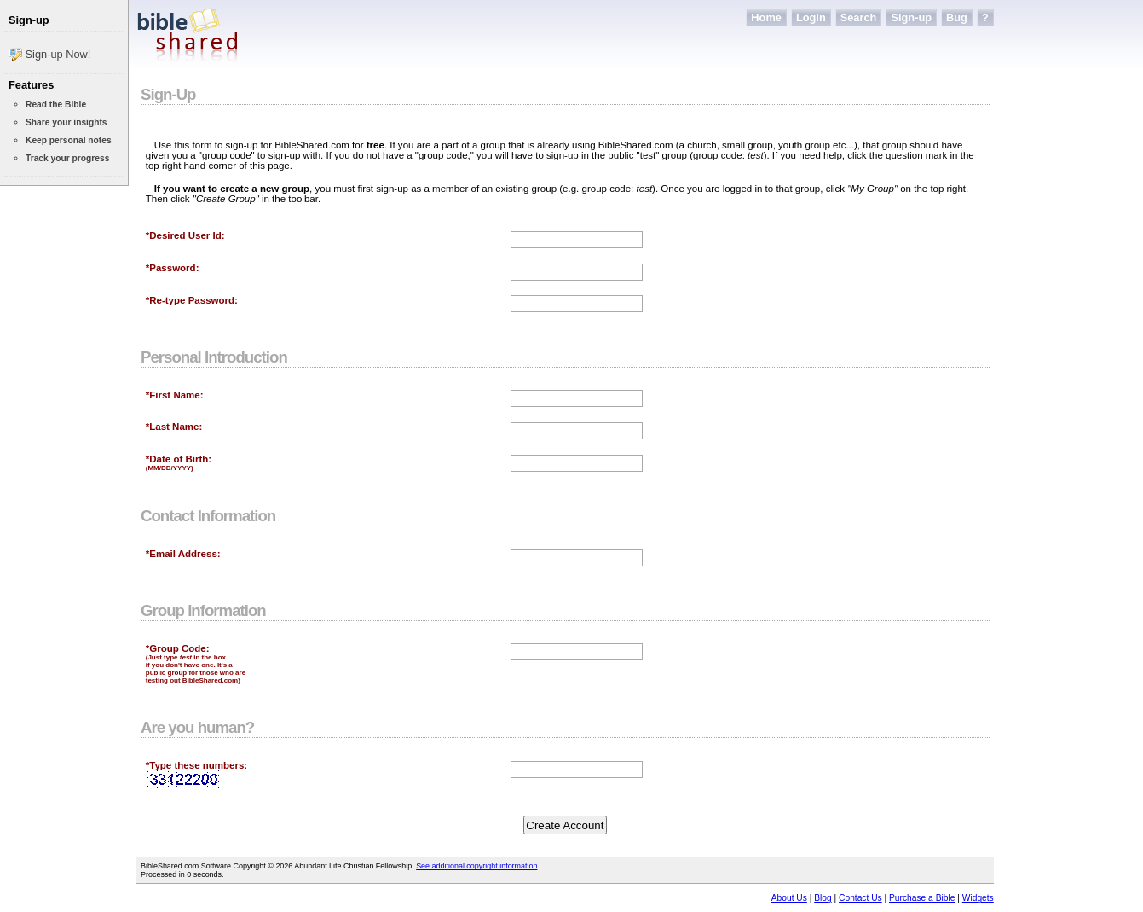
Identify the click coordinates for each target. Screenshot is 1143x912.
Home (766, 17)
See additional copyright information (476, 866)
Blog (822, 898)
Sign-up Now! (49, 54)
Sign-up (911, 17)
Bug (956, 17)
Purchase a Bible (922, 898)
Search (858, 17)
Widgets (978, 898)
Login (811, 17)
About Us (789, 898)
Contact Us (860, 898)
